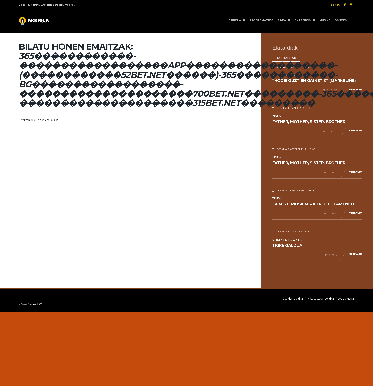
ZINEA (284, 18)
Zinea (276, 116)
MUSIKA (326, 18)
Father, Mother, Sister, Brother (308, 121)
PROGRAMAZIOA (264, 18)
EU (338, 4)
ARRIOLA (238, 18)
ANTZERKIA (304, 18)
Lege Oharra (346, 298)
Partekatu (355, 89)
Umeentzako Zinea (286, 239)
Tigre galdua (287, 245)
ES (332, 4)
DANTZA (341, 18)
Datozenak (286, 58)
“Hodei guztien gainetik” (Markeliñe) (314, 80)
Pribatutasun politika (320, 298)
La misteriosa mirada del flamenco (313, 204)
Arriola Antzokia (29, 304)
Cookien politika (293, 298)
